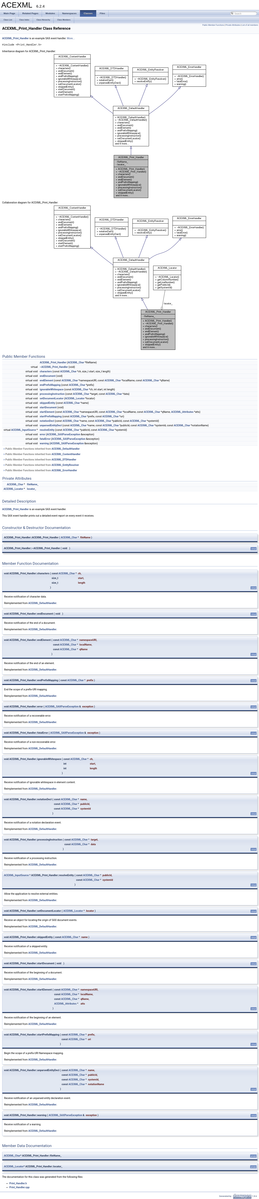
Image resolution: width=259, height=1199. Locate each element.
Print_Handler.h (18, 1183)
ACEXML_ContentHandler (66, 454)
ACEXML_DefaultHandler (66, 448)
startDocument (48, 407)
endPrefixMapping (50, 384)
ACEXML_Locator (75, 398)
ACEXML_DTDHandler (64, 459)
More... (71, 38)
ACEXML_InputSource (23, 429)
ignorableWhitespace (52, 389)
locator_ (31, 488)
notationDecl (47, 420)
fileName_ (32, 484)
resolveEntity (47, 429)
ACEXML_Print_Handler (15, 38)
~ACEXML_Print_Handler (54, 366)
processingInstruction (52, 393)
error (42, 434)
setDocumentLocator (51, 398)
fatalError (45, 438)
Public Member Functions (213, 25)
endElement (46, 380)
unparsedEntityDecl (51, 425)
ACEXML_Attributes (182, 411)
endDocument (48, 375)
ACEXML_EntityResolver (65, 465)
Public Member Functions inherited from (41, 448)
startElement (47, 411)
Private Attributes (233, 25)
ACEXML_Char (76, 362)
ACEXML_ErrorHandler (64, 470)
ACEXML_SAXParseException (63, 434)
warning (44, 443)
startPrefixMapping (51, 416)
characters (46, 371)
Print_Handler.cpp (19, 1187)
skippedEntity (47, 402)
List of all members (250, 25)
